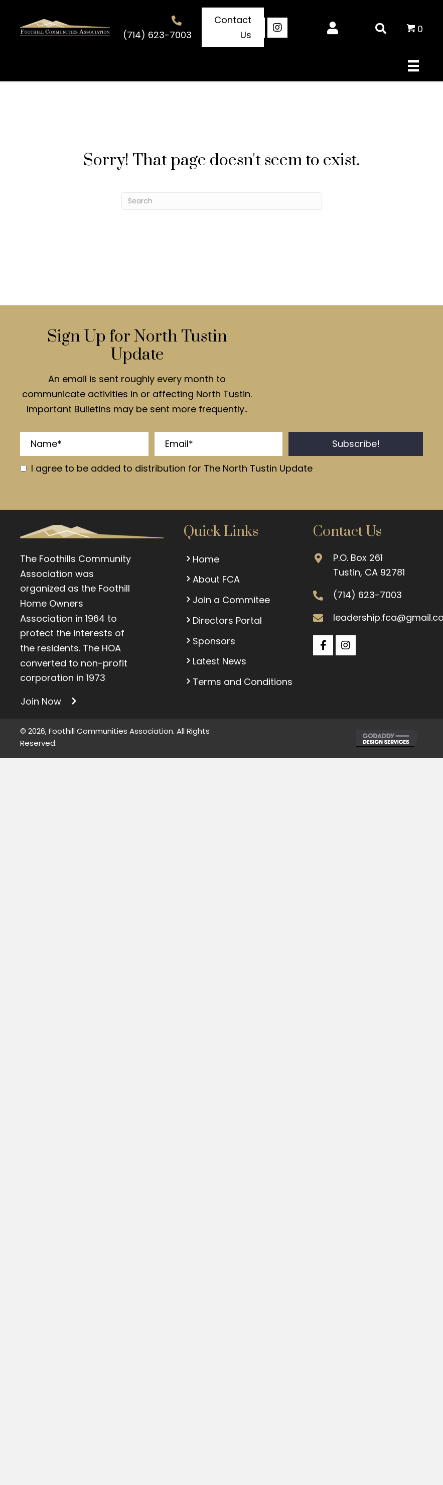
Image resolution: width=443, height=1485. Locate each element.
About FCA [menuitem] (212, 579)
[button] (233, 27)
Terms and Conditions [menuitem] (238, 681)
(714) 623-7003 (157, 35)
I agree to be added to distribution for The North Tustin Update (172, 468)
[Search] (221, 201)
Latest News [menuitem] (215, 661)
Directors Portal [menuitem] (223, 620)
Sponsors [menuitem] (209, 641)
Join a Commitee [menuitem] (227, 600)
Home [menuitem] (201, 559)
